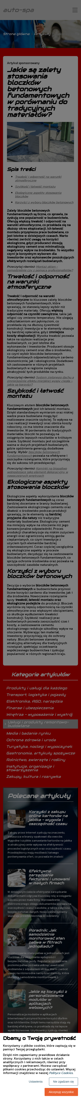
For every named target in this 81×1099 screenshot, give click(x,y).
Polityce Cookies (61, 1072)
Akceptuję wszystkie (61, 1092)
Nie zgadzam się (63, 1081)
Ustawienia (35, 1081)
